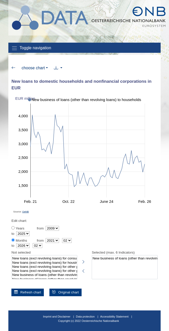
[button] (58, 68)
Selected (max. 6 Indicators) (113, 252)
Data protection (85, 316)
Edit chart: (19, 221)
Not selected (21, 252)
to (12, 234)
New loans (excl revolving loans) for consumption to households (44, 258)
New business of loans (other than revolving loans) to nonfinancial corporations (44, 275)
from (40, 228)
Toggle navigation (31, 48)
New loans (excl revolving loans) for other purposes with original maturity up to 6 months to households (44, 271)
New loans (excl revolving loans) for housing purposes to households (44, 263)
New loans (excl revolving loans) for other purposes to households (44, 267)
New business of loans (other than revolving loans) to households (124, 258)
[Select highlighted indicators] (83, 261)
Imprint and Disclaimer (56, 316)
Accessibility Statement (114, 316)
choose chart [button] (33, 68)
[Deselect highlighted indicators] (83, 270)
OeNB (25, 211)
